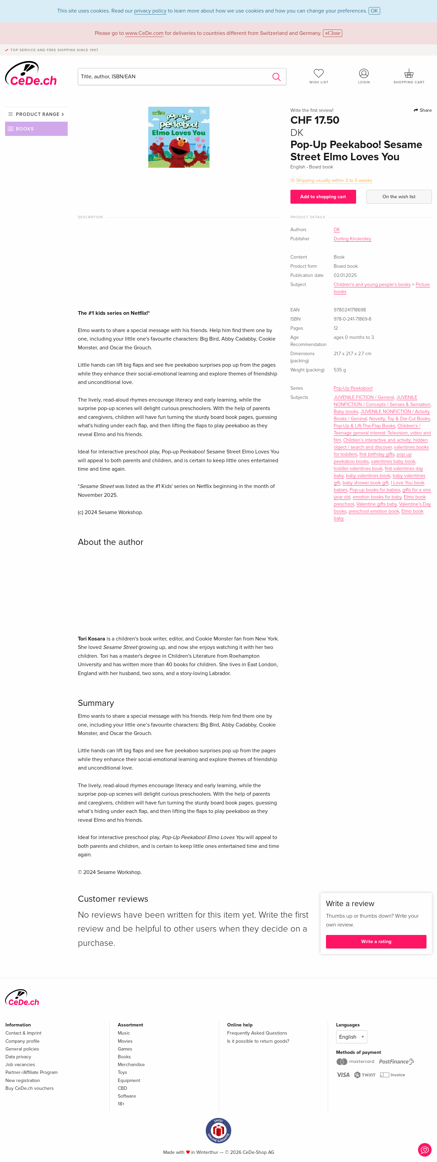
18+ (121, 1104)
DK (337, 229)
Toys (122, 1072)
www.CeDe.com (144, 33)
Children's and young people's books (372, 284)
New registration (22, 1080)
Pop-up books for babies (375, 490)
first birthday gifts (376, 454)
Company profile (22, 1041)
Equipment (129, 1080)
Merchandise (131, 1064)
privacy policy (150, 10)
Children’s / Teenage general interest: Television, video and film (382, 433)
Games (125, 1049)
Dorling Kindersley (352, 239)
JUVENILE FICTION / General (364, 397)
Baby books (346, 411)
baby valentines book (368, 475)
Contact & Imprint (23, 1033)
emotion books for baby (377, 497)
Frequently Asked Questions (257, 1033)
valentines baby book (393, 461)
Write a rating (376, 941)
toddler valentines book (358, 468)
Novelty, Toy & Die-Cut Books (399, 418)
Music (124, 1033)
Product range (38, 114)
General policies (22, 1049)
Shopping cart (409, 76)
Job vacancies (20, 1064)
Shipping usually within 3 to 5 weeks (334, 180)
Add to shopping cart (323, 197)
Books (25, 129)
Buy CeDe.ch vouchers (29, 1088)
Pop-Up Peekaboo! (353, 388)
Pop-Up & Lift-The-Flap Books (364, 426)
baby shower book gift (366, 483)
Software (127, 1096)
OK (374, 10)
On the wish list (399, 197)
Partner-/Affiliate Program (31, 1072)
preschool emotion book (374, 511)
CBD (122, 1088)
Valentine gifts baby (376, 504)
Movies (125, 1041)
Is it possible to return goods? (258, 1041)
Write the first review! (311, 110)
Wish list (319, 76)
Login (364, 76)
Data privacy (18, 1057)
